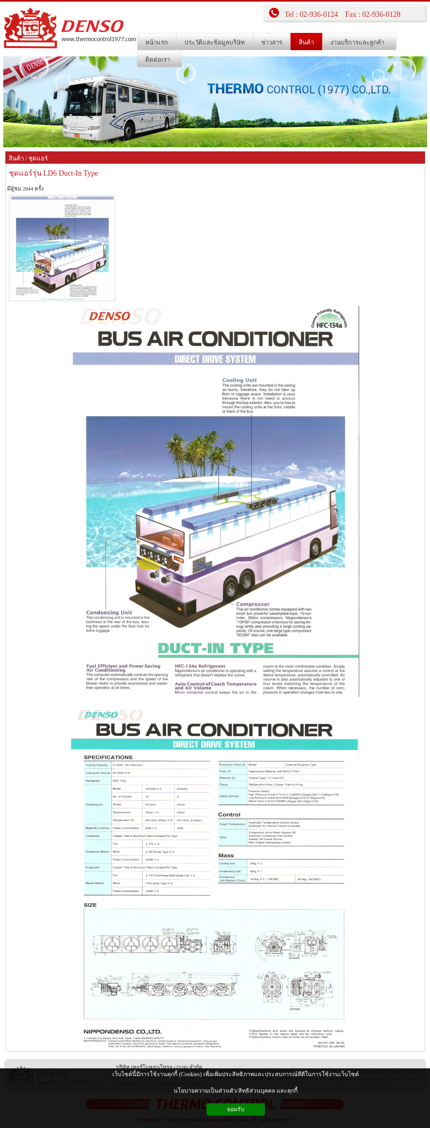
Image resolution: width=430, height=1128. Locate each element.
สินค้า (16, 158)
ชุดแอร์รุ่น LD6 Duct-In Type (53, 173)
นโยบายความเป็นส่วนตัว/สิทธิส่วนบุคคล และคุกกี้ (236, 1091)
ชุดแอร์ (38, 158)
